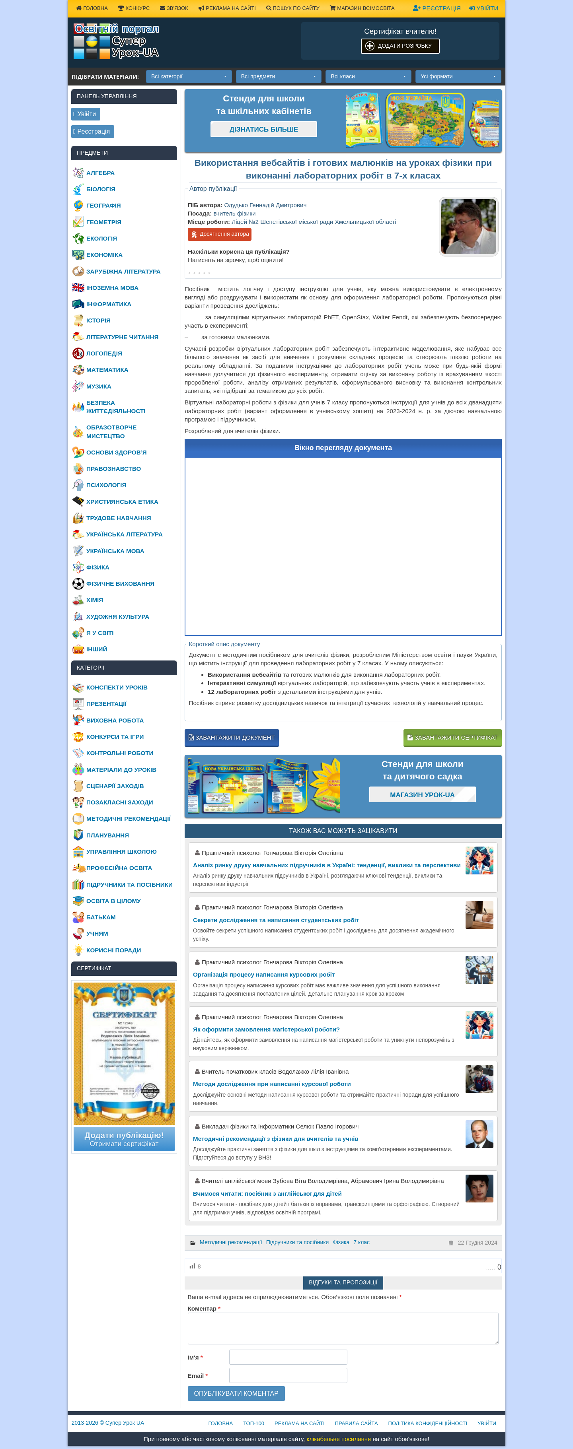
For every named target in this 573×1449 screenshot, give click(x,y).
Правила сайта (356, 1423)
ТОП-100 (253, 1423)
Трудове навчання (118, 518)
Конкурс (134, 8)
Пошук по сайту (293, 8)
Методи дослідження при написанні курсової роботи (272, 1083)
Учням (97, 933)
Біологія (100, 189)
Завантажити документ (232, 737)
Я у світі (99, 632)
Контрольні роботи (119, 753)
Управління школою (121, 851)
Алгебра (100, 172)
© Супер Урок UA (108, 1423)
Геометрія (103, 222)
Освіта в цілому (113, 900)
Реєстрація (437, 8)
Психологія (106, 485)
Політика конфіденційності (427, 1423)
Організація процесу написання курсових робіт (264, 974)
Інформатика (108, 304)
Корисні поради (113, 950)
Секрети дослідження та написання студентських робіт (276, 920)
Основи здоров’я (116, 452)
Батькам (101, 917)
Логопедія (104, 353)
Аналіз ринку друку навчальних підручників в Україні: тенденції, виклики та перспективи (327, 865)
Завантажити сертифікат (452, 737)
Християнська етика (122, 501)
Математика (107, 369)
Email (198, 1375)
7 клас (361, 1242)
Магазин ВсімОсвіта (362, 8)
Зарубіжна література (123, 271)
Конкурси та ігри (115, 736)
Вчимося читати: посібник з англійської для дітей (267, 1193)
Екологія (101, 238)
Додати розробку (405, 46)
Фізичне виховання (120, 583)
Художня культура (117, 616)
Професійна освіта (119, 867)
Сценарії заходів (115, 786)
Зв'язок (174, 8)
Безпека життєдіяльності (115, 406)
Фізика (341, 1242)
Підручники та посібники (297, 1242)
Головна (92, 8)
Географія (103, 205)
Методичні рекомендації (231, 1242)
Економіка (104, 254)
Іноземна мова (112, 287)
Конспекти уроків (117, 687)
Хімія (94, 599)
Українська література (124, 534)
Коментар (204, 1308)
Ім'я (195, 1357)
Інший (96, 649)
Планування (107, 835)
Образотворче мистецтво (111, 431)
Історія (98, 320)
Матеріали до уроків (121, 769)
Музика (98, 386)
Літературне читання (122, 337)
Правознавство (113, 468)
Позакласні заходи (119, 802)
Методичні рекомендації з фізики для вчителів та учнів (276, 1138)
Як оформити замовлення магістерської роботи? (266, 1029)
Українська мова (115, 551)
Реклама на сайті (227, 8)
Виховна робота (115, 720)
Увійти (483, 8)
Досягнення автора (219, 235)
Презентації (106, 703)
